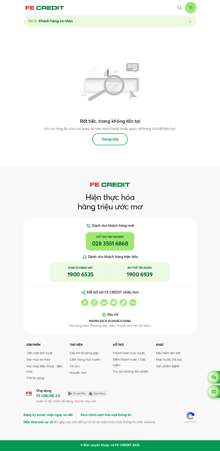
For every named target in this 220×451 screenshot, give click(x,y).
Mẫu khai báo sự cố (38, 422)
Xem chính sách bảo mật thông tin (105, 415)
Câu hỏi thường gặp (84, 353)
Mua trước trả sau (169, 359)
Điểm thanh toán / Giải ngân (129, 362)
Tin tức (75, 366)
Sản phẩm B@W (167, 366)
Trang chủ (110, 139)
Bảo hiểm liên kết (168, 353)
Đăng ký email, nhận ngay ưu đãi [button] (48, 415)
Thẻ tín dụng (35, 378)
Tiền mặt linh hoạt (39, 353)
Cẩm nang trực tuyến (85, 359)
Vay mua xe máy (38, 359)
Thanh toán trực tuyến (129, 353)
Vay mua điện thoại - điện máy (44, 369)
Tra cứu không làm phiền (130, 371)
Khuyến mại (78, 373)
